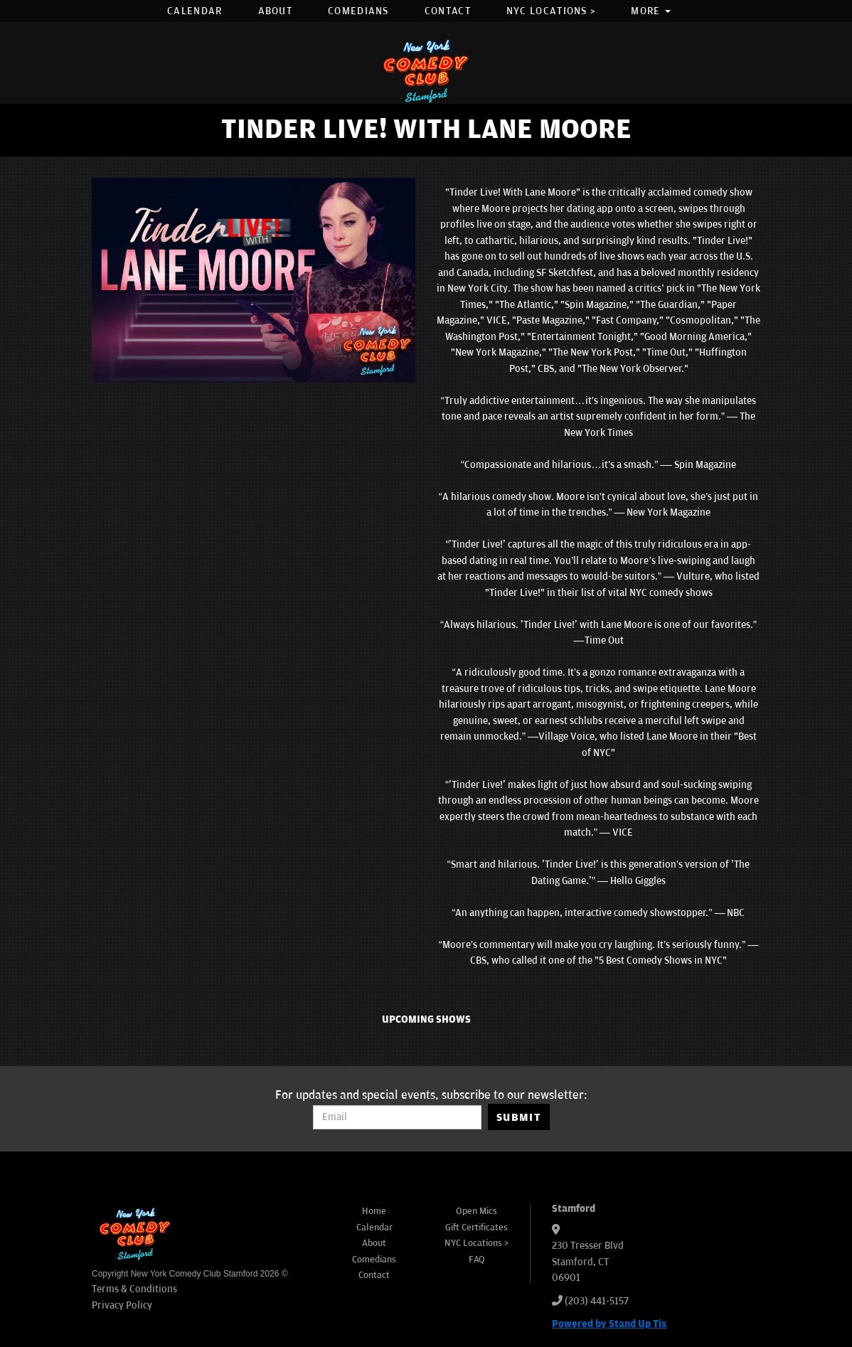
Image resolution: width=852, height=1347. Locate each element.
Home (374, 1211)
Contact (448, 11)
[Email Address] (397, 1117)
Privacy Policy (122, 1305)
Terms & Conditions (134, 1289)
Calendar (194, 11)
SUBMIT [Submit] (518, 1117)
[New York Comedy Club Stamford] (426, 71)
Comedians (358, 11)
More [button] (651, 11)
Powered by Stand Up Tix (609, 1324)
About (275, 11)
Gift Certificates (476, 1227)
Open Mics (476, 1211)
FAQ (477, 1259)
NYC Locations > (551, 11)
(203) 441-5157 (597, 1301)
